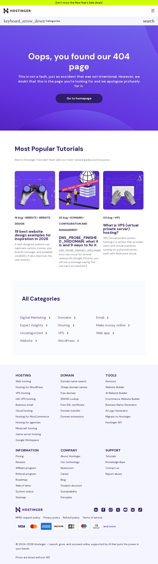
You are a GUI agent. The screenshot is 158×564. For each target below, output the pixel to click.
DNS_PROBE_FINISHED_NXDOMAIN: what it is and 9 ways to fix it (78, 241)
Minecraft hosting (26, 428)
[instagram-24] (110, 509)
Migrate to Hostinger (118, 416)
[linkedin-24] (96, 509)
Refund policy (71, 517)
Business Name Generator (121, 404)
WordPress (66, 340)
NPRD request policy (28, 517)
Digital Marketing (33, 317)
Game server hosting (28, 434)
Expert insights (31, 325)
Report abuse (114, 473)
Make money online (110, 325)
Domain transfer (70, 410)
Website (31, 217)
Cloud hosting (24, 410)
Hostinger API (114, 422)
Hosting (64, 325)
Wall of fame (23, 485)
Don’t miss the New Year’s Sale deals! (79, 2)
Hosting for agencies (28, 422)
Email (100, 317)
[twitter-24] (118, 509)
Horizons (111, 381)
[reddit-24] (133, 509)
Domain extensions (72, 416)
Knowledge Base (115, 462)
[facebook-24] (103, 509)
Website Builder (115, 387)
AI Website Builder (116, 393)
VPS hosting (23, 393)
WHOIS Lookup (70, 399)
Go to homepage (79, 98)
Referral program (26, 473)
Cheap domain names (74, 387)
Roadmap (21, 479)
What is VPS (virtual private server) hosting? (120, 229)
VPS (117, 217)
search (148, 21)
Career (65, 473)
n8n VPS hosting (26, 399)
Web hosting (23, 381)
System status (25, 491)
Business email (24, 404)
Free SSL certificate (72, 404)
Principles (66, 497)
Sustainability (69, 491)
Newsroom (67, 468)
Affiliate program (26, 468)
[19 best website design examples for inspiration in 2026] (35, 190)
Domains (76, 217)
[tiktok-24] (140, 509)
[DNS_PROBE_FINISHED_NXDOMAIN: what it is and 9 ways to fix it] (79, 190)
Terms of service (92, 517)
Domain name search (73, 381)
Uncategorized (31, 333)
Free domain (68, 393)
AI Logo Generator (117, 410)
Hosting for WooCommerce (32, 416)
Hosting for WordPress (29, 387)
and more (109, 526)
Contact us (112, 468)
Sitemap (21, 497)
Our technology (70, 462)
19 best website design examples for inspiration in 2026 (33, 235)
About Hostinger (70, 456)
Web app (103, 333)
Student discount (71, 485)
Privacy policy (51, 517)
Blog (63, 479)
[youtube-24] (125, 509)
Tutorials (111, 456)
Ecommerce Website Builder (123, 399)
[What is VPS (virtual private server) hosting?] (123, 190)
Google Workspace (27, 440)
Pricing (20, 456)
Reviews (20, 462)
